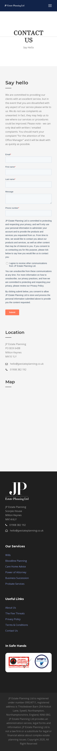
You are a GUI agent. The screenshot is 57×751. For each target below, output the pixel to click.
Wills (8, 555)
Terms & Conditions (16, 625)
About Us (10, 607)
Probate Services (14, 583)
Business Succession (17, 578)
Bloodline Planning (16, 560)
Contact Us (11, 630)
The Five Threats (15, 613)
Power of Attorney (15, 572)
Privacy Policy (13, 619)
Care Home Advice (15, 566)
